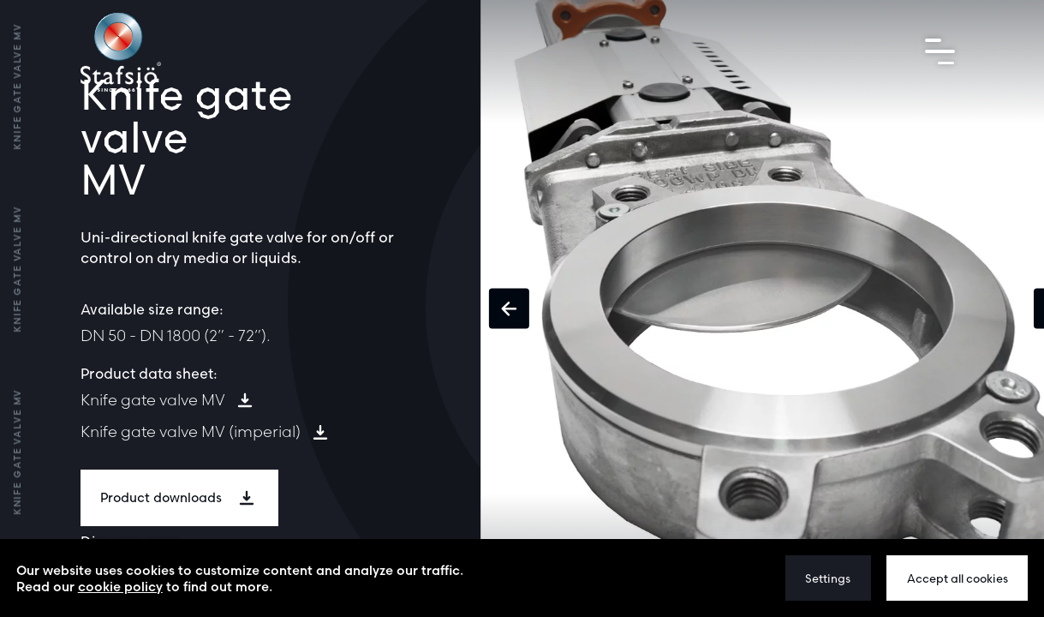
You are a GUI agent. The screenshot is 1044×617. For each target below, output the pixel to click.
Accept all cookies (957, 578)
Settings (827, 578)
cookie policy (120, 586)
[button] (509, 309)
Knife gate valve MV (153, 400)
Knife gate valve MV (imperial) (191, 431)
